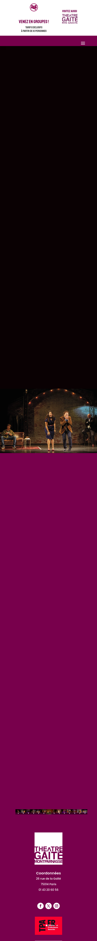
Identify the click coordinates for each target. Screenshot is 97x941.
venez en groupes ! (34, 22)
